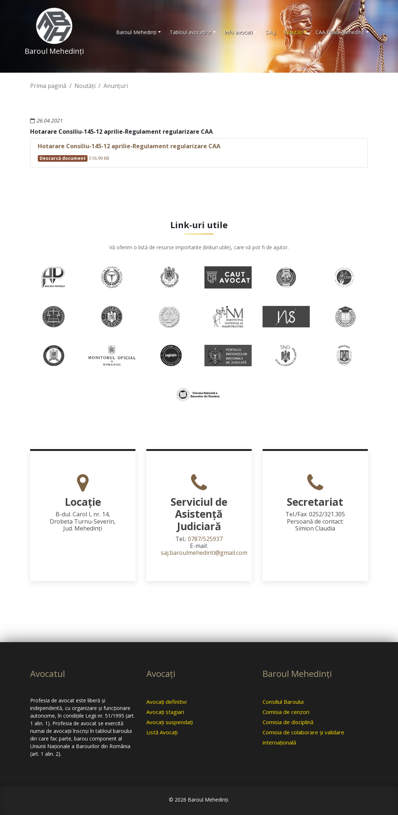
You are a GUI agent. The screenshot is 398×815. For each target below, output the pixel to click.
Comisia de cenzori (286, 711)
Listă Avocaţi (162, 732)
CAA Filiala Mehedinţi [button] (340, 32)
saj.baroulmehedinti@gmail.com (204, 553)
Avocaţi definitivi (166, 701)
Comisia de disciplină (288, 722)
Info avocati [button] (238, 32)
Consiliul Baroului (283, 701)
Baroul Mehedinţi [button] (136, 32)
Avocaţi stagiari (165, 711)
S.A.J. (270, 32)
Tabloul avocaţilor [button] (191, 32)
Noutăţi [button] (294, 32)
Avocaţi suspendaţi (169, 722)
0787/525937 (205, 539)
